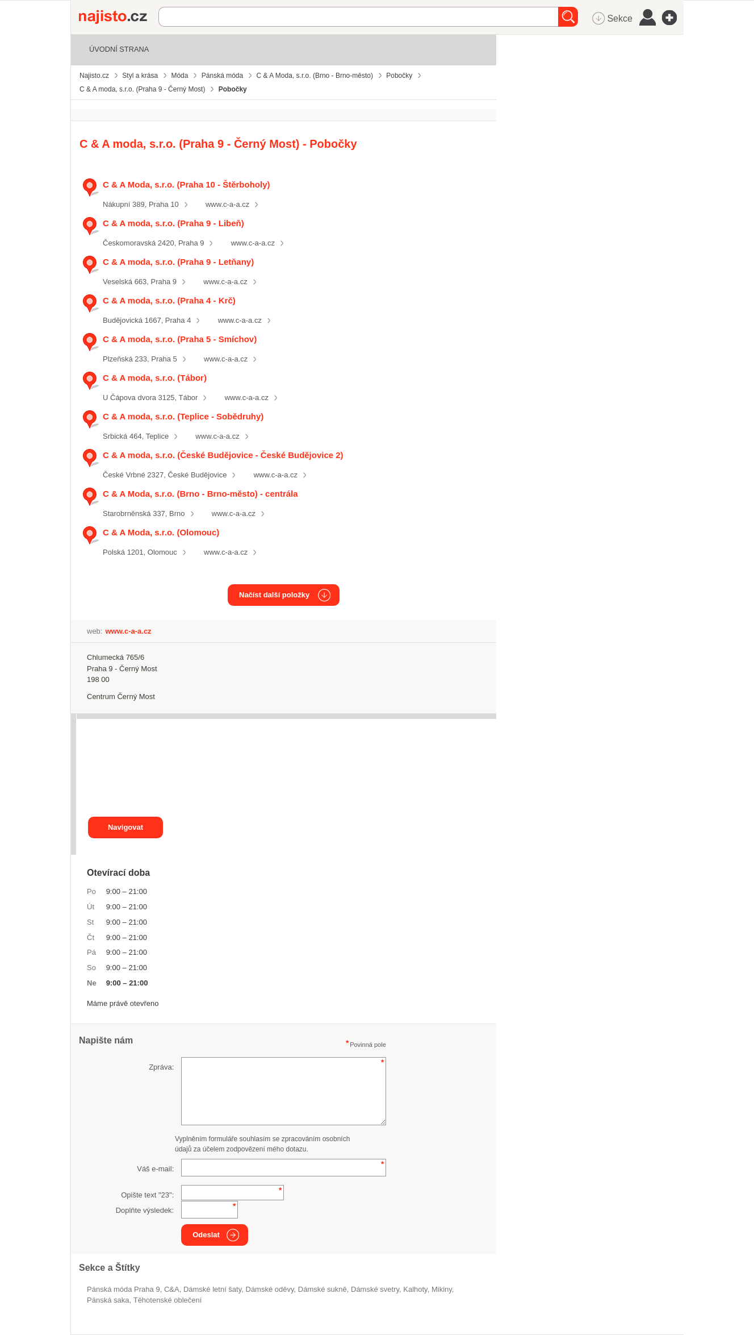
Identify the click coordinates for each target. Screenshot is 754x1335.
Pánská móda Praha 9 (123, 1289)
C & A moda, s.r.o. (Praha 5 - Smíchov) (180, 339)
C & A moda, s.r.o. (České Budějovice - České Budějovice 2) (223, 455)
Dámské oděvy (269, 1289)
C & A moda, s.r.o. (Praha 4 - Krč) (169, 300)
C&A (171, 1289)
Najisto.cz (118, 17)
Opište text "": (147, 1195)
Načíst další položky (274, 594)
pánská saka (108, 1300)
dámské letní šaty (212, 1289)
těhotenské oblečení (167, 1300)
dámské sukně (322, 1289)
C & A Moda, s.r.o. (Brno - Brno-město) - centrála (200, 493)
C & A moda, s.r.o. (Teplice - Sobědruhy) (183, 416)
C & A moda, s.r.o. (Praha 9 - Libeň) (173, 223)
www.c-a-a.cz (227, 204)
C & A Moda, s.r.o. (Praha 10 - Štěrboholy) (186, 184)
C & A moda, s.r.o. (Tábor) (155, 377)
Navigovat (125, 827)
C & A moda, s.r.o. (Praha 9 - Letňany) (178, 262)
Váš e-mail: (155, 1169)
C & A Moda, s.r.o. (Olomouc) (161, 532)
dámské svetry (375, 1289)
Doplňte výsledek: (145, 1210)
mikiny (442, 1289)
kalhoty (415, 1289)
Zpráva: (161, 1067)
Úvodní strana (119, 49)
